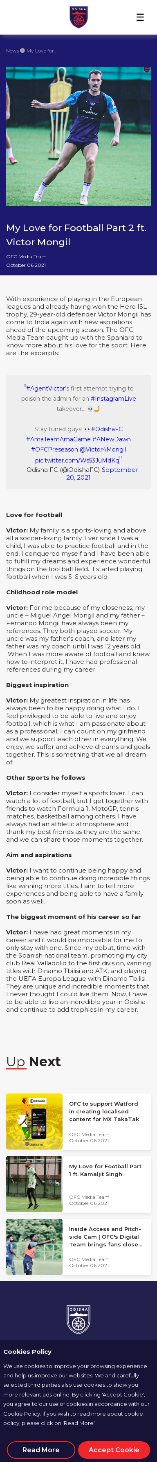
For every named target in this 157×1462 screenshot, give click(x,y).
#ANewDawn (111, 439)
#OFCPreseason (54, 449)
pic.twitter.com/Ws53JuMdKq (77, 460)
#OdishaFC (107, 429)
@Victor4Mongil (103, 449)
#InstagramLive (113, 398)
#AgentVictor (45, 388)
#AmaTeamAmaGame (58, 439)
